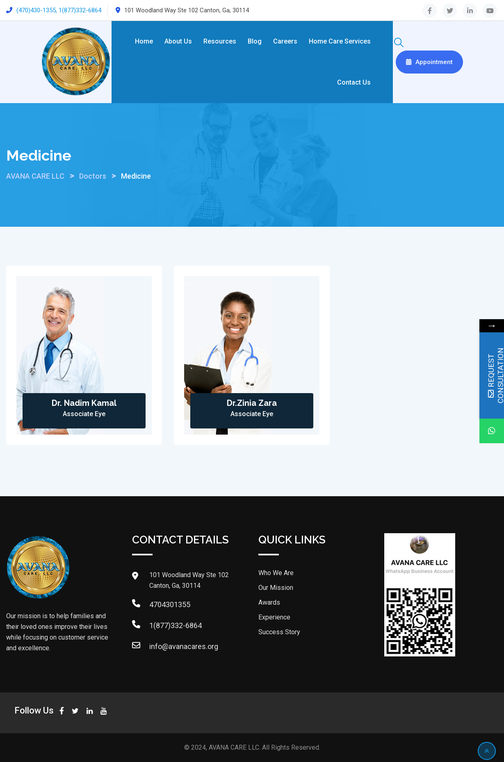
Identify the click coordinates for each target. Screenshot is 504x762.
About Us (178, 41)
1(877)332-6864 (175, 625)
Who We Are (276, 573)
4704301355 (169, 604)
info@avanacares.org (183, 646)
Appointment (429, 62)
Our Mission (275, 588)
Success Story (279, 632)
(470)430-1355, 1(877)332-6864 (58, 10)
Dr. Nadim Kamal (84, 403)
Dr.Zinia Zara (252, 403)
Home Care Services (340, 41)
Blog (255, 41)
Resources (219, 41)
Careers (285, 41)
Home (144, 41)
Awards (269, 602)
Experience (274, 617)
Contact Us (354, 82)
